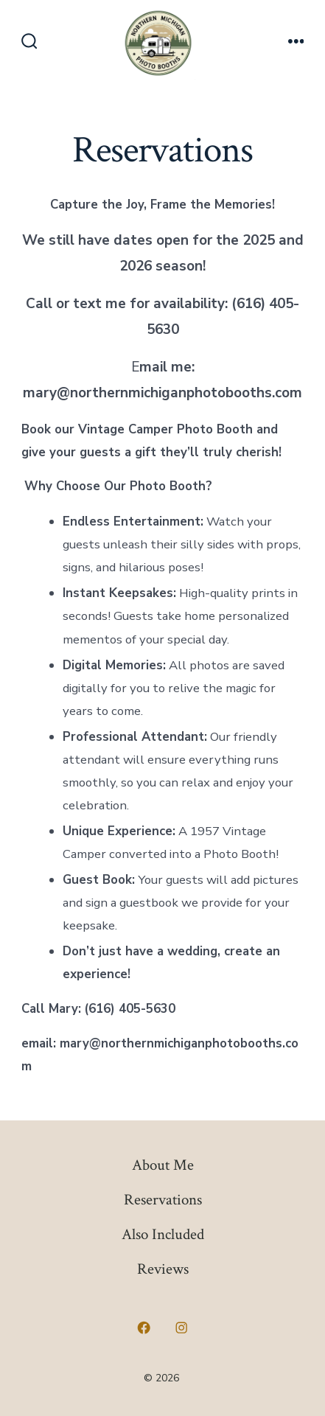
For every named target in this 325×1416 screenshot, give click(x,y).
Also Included (163, 1234)
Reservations (163, 1200)
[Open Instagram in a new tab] (182, 1327)
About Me (163, 1165)
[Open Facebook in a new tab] (143, 1327)
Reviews (163, 1269)
